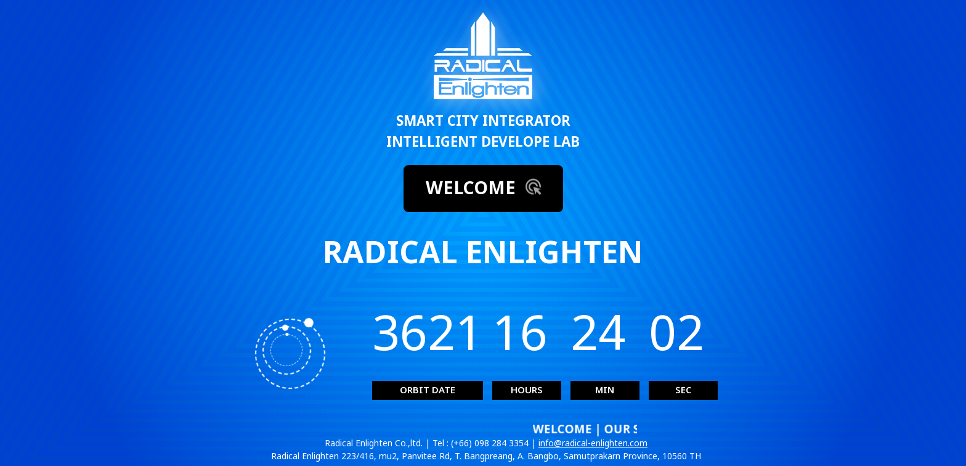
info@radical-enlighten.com (592, 443)
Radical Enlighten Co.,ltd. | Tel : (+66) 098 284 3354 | (431, 443)
